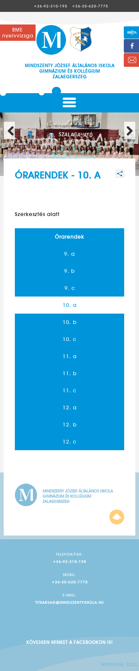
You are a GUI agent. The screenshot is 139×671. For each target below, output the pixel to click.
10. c (69, 339)
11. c (69, 390)
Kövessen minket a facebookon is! (69, 642)
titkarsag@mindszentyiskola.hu (69, 602)
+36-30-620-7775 (90, 6)
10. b (70, 322)
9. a (69, 254)
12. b (70, 425)
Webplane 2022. (120, 664)
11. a (70, 356)
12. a (70, 407)
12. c (69, 442)
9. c (69, 288)
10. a (70, 305)
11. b (70, 373)
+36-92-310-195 (50, 6)
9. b (69, 271)
